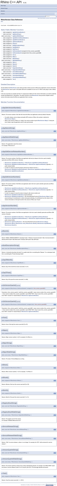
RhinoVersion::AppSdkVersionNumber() (14, 162)
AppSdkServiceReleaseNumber (20, 38)
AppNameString (16, 34)
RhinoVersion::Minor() (10, 223)
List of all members (53, 18)
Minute (14, 64)
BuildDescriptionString (18, 45)
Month (14, 66)
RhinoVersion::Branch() (10, 225)
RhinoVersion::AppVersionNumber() (37, 164)
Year (14, 79)
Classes (29, 14)
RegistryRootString (17, 68)
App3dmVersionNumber (18, 32)
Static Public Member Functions (43, 18)
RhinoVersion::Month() (31, 223)
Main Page (3, 5)
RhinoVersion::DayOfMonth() (44, 223)
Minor (14, 62)
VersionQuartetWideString (19, 77)
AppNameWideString (17, 36)
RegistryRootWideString (18, 69)
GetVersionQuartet (17, 51)
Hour (14, 54)
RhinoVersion (13, 87)
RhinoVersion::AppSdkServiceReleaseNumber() (36, 162)
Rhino (2, 21)
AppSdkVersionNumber (18, 39)
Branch (14, 43)
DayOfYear (15, 49)
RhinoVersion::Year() (21, 223)
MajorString (15, 58)
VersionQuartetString (18, 75)
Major (14, 56)
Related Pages (4, 8)
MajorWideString (17, 60)
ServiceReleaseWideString (19, 73)
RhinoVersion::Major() (10, 118)
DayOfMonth (16, 47)
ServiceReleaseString (18, 71)
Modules (3, 11)
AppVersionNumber (17, 41)
